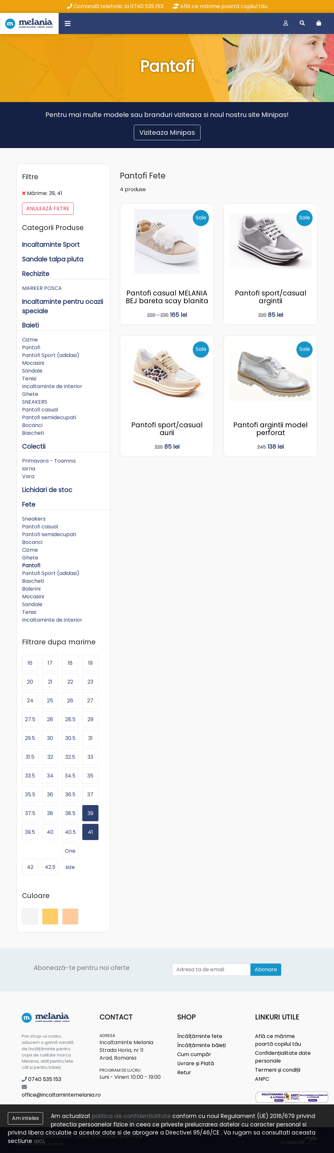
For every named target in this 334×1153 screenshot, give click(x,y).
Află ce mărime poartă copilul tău (219, 6)
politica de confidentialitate (131, 1116)
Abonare (266, 969)
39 (90, 813)
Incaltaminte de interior (52, 386)
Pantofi (31, 347)
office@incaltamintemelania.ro (61, 1091)
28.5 (70, 719)
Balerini (31, 589)
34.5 (70, 775)
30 (50, 738)
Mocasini (33, 363)
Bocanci (32, 425)
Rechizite (35, 274)
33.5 (30, 775)
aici (39, 1141)
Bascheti (33, 433)
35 (90, 775)
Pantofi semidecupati (49, 417)
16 (30, 663)
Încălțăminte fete (199, 1036)
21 (50, 682)
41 (90, 832)
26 (70, 700)
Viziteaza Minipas (167, 132)
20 (30, 682)
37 (90, 794)
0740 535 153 (41, 1079)
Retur (184, 1072)
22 (70, 682)
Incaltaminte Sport (51, 244)
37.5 (30, 813)
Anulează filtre (47, 208)
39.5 (30, 832)
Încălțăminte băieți (201, 1045)
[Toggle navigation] (68, 23)
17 (50, 663)
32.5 (70, 757)
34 (50, 775)
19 (90, 663)
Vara (28, 476)
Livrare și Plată (195, 1063)
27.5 (30, 719)
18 (70, 663)
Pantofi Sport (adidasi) (50, 355)
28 (50, 719)
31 (90, 738)
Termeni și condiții (277, 1070)
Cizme (30, 339)
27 (90, 700)
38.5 (70, 813)
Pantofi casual (40, 409)
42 (30, 867)
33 (90, 757)
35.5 (30, 794)
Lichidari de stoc (47, 490)
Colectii (33, 446)
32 (50, 757)
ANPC (262, 1079)
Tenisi (29, 378)
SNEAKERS (34, 402)
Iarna (28, 468)
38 (50, 813)
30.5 (70, 738)
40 (50, 832)
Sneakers (34, 519)
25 (50, 700)
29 (90, 719)
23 (90, 682)
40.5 (70, 832)
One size (70, 853)
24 (30, 700)
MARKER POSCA (42, 288)
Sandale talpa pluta (52, 259)
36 (50, 794)
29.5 (30, 738)
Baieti (30, 325)
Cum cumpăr (194, 1054)
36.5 (70, 794)
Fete (28, 504)
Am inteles (25, 1118)
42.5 (50, 867)
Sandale (32, 371)
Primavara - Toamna (48, 461)
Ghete (30, 394)
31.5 (30, 757)
